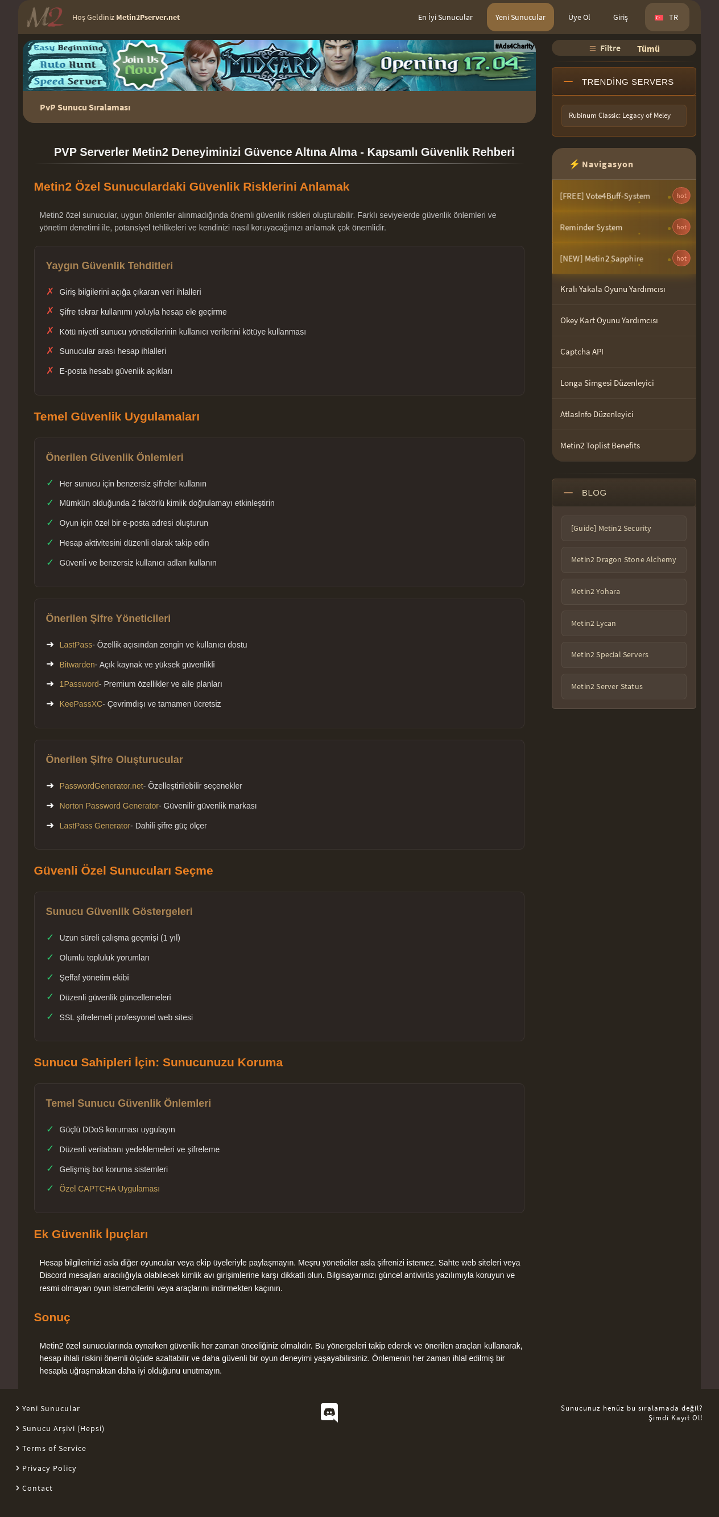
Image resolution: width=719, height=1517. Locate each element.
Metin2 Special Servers (609, 654)
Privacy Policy (49, 1468)
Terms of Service (54, 1448)
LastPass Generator (95, 825)
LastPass (76, 644)
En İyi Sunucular (445, 17)
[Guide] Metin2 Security (611, 528)
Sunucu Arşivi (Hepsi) (63, 1428)
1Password (79, 684)
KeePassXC (81, 703)
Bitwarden (77, 664)
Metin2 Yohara (596, 591)
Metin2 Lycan (593, 623)
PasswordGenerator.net (101, 785)
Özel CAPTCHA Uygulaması (110, 1188)
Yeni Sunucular (520, 17)
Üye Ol (579, 17)
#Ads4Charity (514, 46)
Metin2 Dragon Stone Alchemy (623, 559)
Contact (37, 1488)
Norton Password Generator (109, 805)
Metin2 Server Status (607, 686)
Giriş (620, 17)
